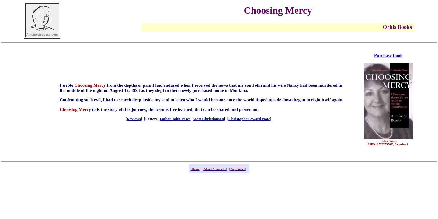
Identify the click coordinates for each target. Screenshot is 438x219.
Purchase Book (388, 55)
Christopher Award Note (249, 118)
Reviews (134, 118)
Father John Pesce (175, 118)
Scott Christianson (208, 118)
